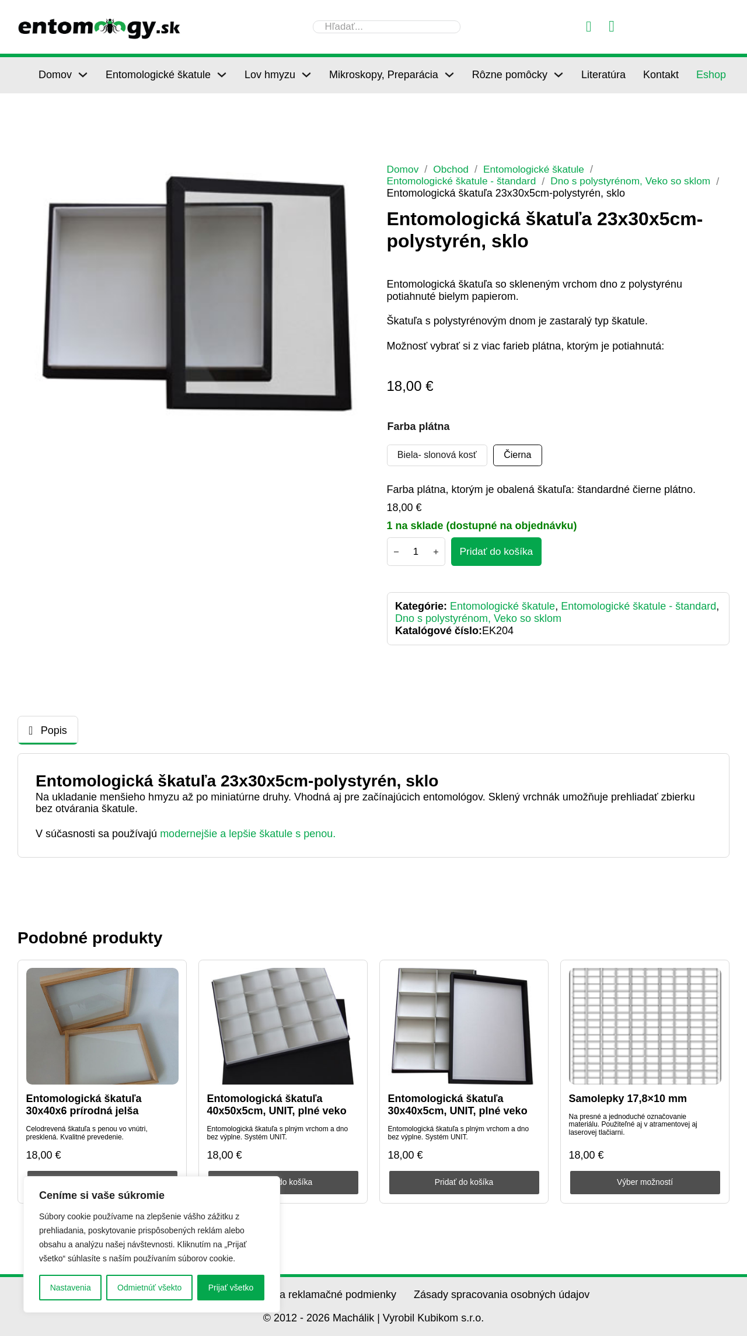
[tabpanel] (373, 806)
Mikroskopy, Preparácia (383, 75)
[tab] (48, 731)
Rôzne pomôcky (509, 75)
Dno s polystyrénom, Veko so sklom (640, 181)
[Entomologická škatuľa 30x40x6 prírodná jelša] (102, 1026)
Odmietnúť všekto (149, 1287)
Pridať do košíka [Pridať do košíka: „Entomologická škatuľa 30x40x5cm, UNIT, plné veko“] (464, 1182)
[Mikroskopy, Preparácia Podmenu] (449, 74)
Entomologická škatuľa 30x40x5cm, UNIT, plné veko (458, 1105)
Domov (55, 75)
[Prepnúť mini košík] (612, 26)
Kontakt (661, 75)
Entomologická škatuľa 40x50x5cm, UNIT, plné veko (277, 1105)
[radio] (437, 455)
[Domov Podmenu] (83, 74)
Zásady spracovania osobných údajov (501, 1294)
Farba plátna (419, 426)
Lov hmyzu (270, 75)
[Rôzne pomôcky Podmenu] (558, 74)
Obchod (453, 169)
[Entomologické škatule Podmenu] (222, 74)
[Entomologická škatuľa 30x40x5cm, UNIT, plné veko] (464, 1026)
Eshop (711, 75)
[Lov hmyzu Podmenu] (306, 74)
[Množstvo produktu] (416, 552)
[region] (151, 1244)
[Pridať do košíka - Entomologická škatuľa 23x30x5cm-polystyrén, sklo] (498, 551)
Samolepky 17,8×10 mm (628, 1098)
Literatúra (603, 75)
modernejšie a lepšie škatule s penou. (248, 834)
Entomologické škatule (158, 75)
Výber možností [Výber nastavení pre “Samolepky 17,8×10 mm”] (645, 1182)
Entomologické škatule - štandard (464, 181)
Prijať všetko (231, 1287)
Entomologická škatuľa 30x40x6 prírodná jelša (84, 1105)
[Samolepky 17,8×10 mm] (645, 1026)
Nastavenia (70, 1287)
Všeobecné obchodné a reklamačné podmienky (285, 1294)
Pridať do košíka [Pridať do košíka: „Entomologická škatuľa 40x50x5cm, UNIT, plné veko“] (283, 1182)
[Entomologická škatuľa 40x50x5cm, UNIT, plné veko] (283, 1026)
